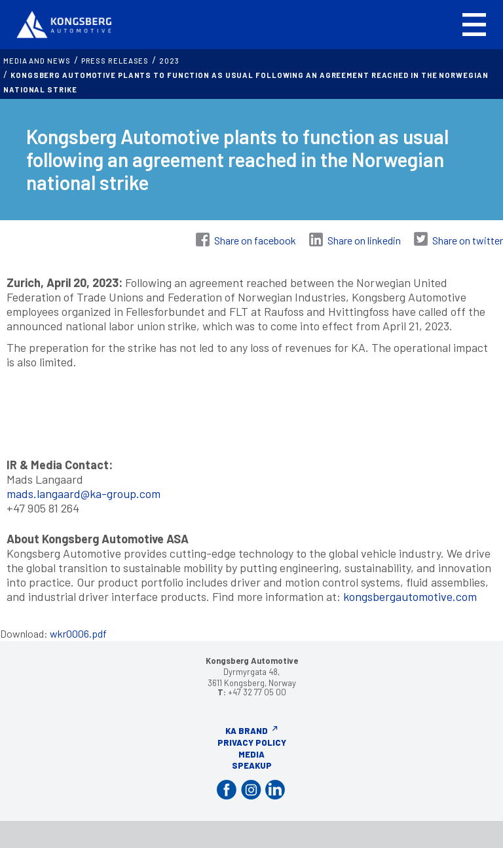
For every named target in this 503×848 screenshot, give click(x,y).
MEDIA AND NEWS (37, 60)
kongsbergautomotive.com (410, 596)
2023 (169, 60)
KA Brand (246, 730)
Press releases (115, 60)
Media (251, 754)
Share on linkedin (364, 240)
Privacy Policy (251, 742)
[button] (474, 24)
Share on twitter (467, 240)
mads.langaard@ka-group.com (83, 493)
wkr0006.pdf (78, 633)
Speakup (252, 765)
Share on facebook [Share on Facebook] (255, 240)
